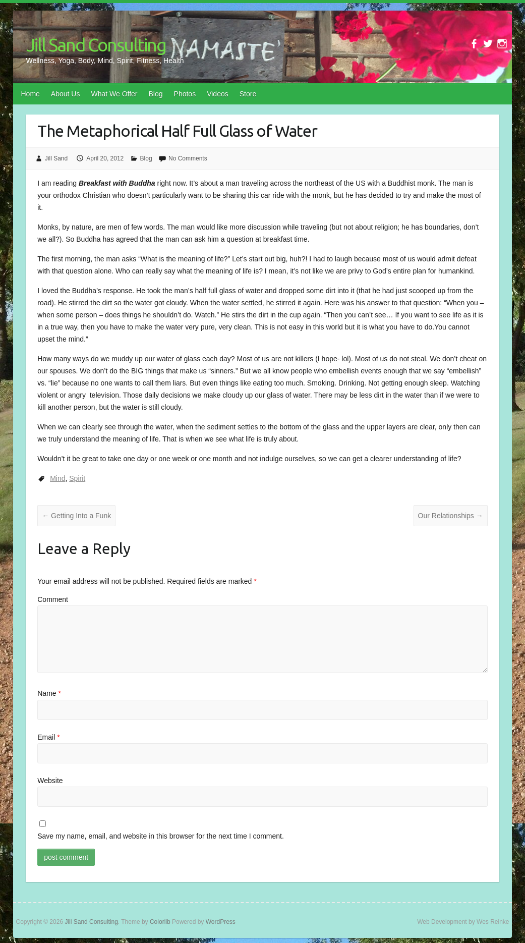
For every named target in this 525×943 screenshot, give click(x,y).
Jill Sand (56, 158)
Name (49, 693)
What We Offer (114, 94)
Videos (217, 94)
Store (248, 94)
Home (30, 94)
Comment (52, 599)
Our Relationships (450, 516)
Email (48, 737)
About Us (65, 94)
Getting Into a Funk (76, 516)
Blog (156, 94)
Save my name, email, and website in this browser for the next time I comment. (160, 836)
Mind (57, 478)
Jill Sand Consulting (96, 44)
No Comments (187, 158)
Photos (185, 94)
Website (50, 780)
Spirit (77, 478)
